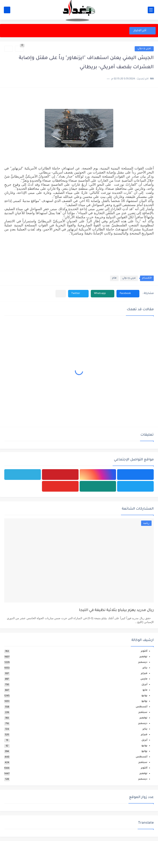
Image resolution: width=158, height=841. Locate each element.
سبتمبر (143, 712)
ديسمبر (142, 662)
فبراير (144, 673)
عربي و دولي (144, 48)
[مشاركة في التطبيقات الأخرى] (60, 293)
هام (114, 278)
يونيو (144, 695)
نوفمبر (143, 657)
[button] (127, 293)
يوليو (144, 701)
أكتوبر (144, 651)
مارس (143, 679)
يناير (145, 668)
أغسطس (141, 707)
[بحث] (7, 10)
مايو (145, 690)
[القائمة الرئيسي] (151, 10)
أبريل (144, 684)
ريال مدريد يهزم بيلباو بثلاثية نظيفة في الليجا (116, 610)
